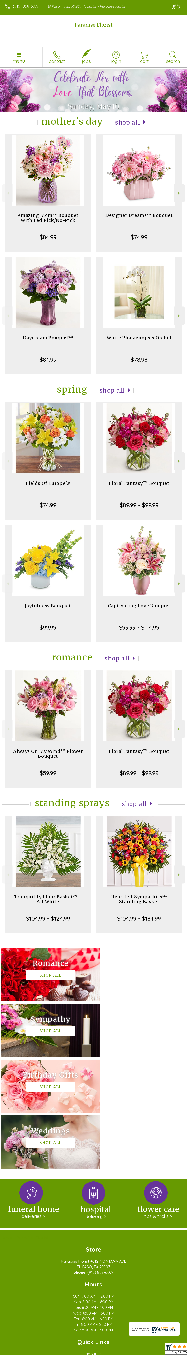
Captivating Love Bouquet (139, 606)
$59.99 (48, 773)
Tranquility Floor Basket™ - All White (48, 899)
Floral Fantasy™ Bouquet (139, 483)
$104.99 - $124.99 (48, 918)
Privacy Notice (47, 1349)
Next (179, 193)
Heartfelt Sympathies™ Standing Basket (139, 899)
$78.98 (139, 359)
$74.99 (139, 237)
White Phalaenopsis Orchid (139, 338)
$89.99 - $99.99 (139, 505)
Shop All (127, 122)
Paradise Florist (94, 25)
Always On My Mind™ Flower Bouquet (48, 753)
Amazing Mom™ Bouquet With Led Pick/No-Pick (48, 218)
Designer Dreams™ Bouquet (139, 215)
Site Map (112, 1349)
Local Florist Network (82, 1349)
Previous (7, 193)
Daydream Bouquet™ (48, 338)
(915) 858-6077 (26, 6)
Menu (19, 61)
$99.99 (48, 627)
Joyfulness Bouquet (48, 606)
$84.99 (48, 237)
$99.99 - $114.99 (139, 627)
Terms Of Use (18, 1349)
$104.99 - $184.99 (139, 918)
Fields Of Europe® (48, 483)
